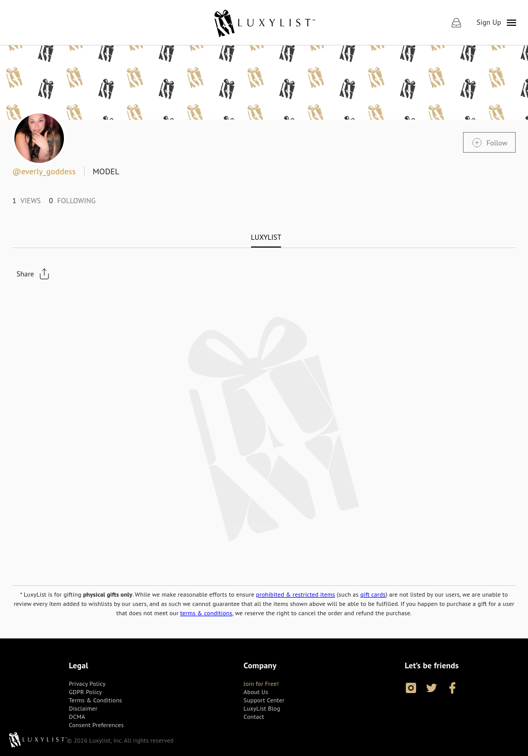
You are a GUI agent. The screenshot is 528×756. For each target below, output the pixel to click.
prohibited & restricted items (295, 594)
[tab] (266, 237)
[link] (264, 22)
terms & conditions (206, 613)
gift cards (373, 594)
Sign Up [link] (488, 22)
